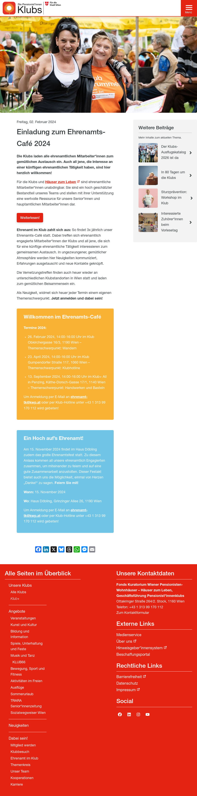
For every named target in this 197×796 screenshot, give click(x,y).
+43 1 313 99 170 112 (146, 607)
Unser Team (20, 771)
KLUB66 (19, 662)
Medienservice (128, 635)
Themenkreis (20, 765)
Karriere (17, 785)
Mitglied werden (23, 745)
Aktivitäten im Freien (26, 681)
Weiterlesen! (30, 218)
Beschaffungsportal (133, 655)
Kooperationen (22, 778)
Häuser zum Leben (60, 182)
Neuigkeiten (19, 726)
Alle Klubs (18, 592)
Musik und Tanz (23, 656)
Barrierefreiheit (129, 677)
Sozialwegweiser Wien (28, 713)
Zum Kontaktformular (132, 613)
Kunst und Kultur (24, 625)
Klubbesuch (20, 752)
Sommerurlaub (22, 694)
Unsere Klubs (20, 586)
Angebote (17, 612)
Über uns (124, 642)
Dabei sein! (18, 739)
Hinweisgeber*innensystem (139, 648)
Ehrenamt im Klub (24, 758)
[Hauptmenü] (189, 8)
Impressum (126, 690)
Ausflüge (17, 688)
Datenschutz (127, 684)
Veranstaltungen (23, 618)
